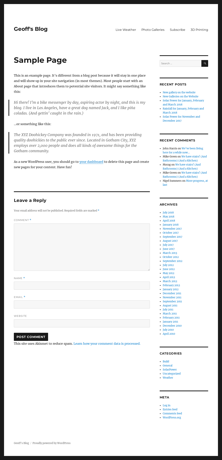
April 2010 (169, 333)
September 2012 (172, 261)
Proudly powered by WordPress (52, 443)
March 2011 (170, 313)
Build (166, 361)
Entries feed (170, 409)
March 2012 (170, 281)
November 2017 (172, 228)
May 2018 (168, 216)
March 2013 (170, 253)
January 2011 (170, 321)
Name (19, 278)
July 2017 (168, 245)
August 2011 (170, 305)
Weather (168, 377)
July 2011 (168, 309)
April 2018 (169, 220)
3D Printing (199, 30)
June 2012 (169, 269)
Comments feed (172, 413)
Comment (22, 220)
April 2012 (169, 277)
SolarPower (170, 369)
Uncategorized (172, 373)
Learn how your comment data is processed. (106, 343)
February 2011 (171, 317)
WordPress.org (172, 417)
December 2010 (172, 325)
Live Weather (126, 30)
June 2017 (169, 249)
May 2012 (168, 273)
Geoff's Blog (31, 29)
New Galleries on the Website (180, 96)
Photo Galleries (152, 30)
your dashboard (91, 162)
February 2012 (171, 285)
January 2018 (171, 224)
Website (20, 315)
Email (19, 297)
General (167, 365)
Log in (166, 405)
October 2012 (171, 257)
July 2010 (168, 329)
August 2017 (170, 241)
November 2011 (172, 297)
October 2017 (171, 232)
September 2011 (172, 301)
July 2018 (168, 212)
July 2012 (168, 265)
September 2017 (172, 236)
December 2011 (172, 293)
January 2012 (171, 289)
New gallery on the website (179, 92)
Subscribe (177, 30)
